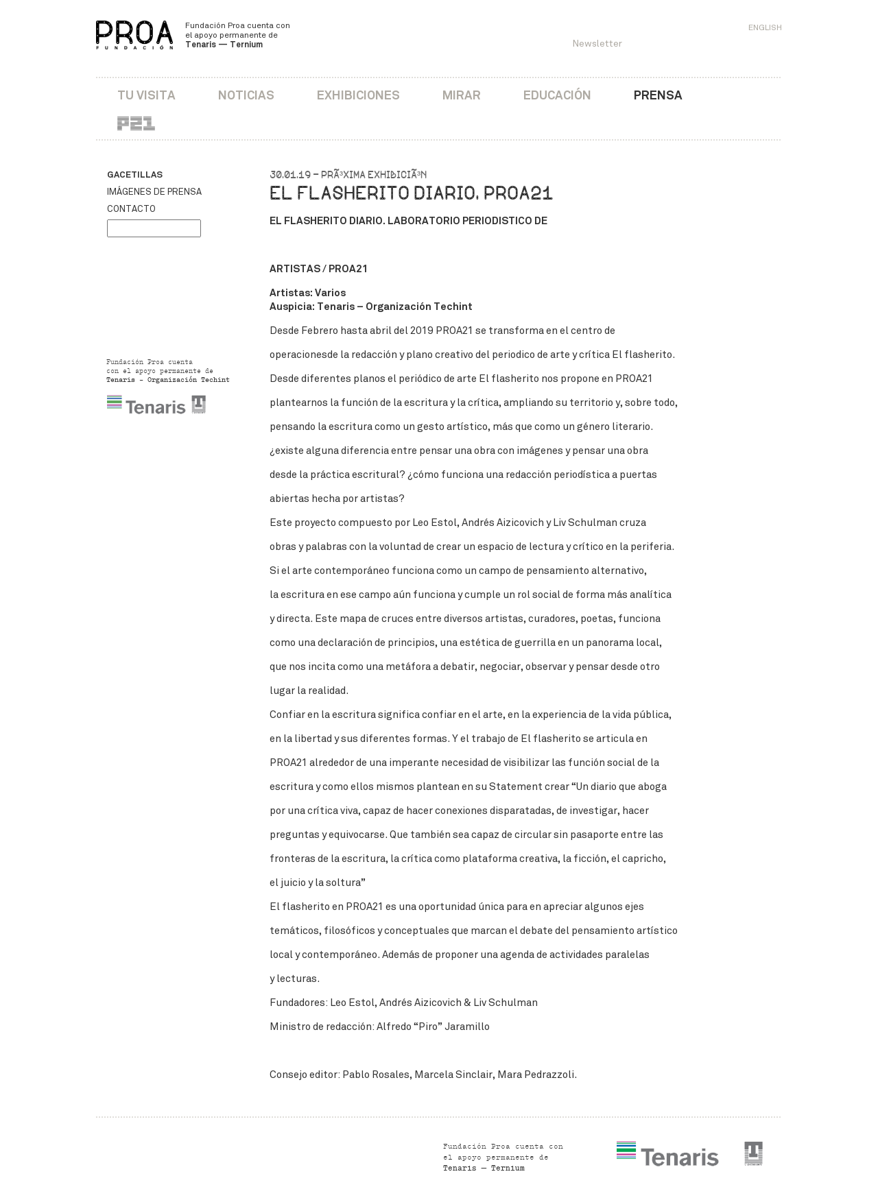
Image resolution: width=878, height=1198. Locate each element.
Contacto (131, 209)
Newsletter (597, 43)
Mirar (461, 95)
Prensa (658, 95)
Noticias (246, 95)
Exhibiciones (358, 95)
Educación (557, 95)
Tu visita (146, 95)
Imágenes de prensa (154, 192)
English (765, 27)
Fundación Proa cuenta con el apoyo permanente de (237, 35)
